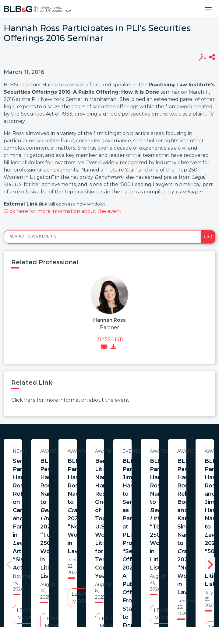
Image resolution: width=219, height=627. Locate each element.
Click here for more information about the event (63, 211)
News (62, 451)
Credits (145, 576)
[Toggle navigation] (208, 8)
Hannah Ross (109, 320)
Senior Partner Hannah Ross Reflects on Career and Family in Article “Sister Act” (62, 469)
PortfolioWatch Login (184, 576)
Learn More (62, 507)
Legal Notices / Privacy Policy (98, 576)
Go (208, 237)
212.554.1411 (109, 339)
